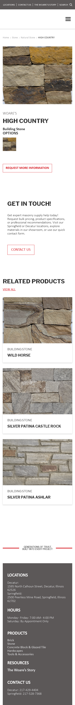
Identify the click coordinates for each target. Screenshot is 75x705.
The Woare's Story (45, 5)
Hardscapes (15, 651)
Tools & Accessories (20, 654)
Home (6, 38)
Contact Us (24, 5)
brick (10, 640)
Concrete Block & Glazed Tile (26, 647)
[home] (4, 19)
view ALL (9, 289)
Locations (9, 5)
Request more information (27, 168)
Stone (11, 644)
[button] (68, 19)
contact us (21, 250)
